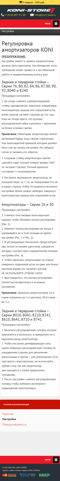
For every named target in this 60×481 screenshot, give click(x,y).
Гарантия (8, 414)
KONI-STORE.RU (34, 470)
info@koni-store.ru (45, 14)
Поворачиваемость (14, 424)
